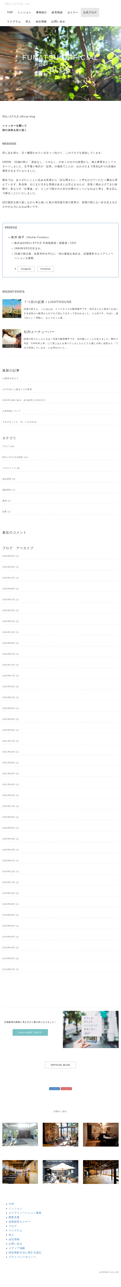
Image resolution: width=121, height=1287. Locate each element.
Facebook (45, 269)
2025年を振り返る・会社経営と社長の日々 (24, 400)
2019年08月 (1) (10, 904)
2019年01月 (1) (10, 969)
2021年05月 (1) (10, 773)
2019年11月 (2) (10, 882)
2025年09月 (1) (10, 588)
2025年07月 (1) (10, 599)
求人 (28, 21)
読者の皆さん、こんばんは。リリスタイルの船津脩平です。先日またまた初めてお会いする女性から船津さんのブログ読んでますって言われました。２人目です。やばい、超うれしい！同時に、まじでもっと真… (71, 313)
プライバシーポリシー (22, 1257)
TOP (10, 12)
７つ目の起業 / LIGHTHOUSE (48, 302)
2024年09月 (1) (10, 643)
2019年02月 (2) (10, 958)
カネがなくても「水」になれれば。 (20, 422)
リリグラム (14, 21)
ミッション (24, 12)
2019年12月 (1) (10, 871)
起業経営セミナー (20, 1221)
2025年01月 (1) (10, 621)
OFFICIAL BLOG (60, 1065)
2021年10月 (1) (10, 752)
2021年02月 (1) (10, 795)
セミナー (72, 12)
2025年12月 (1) (10, 578)
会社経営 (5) (8, 479)
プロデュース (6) (11, 468)
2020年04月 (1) (10, 839)
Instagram (26, 269)
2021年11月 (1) (10, 741)
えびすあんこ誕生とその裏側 (17, 389)
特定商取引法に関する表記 (25, 1252)
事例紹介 (41, 12)
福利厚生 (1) (8, 490)
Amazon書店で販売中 (30, 1032)
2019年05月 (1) (10, 926)
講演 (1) (6, 501)
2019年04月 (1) (10, 936)
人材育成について (11, 411)
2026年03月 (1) (10, 567)
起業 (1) (6, 511)
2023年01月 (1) (10, 697)
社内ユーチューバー (39, 332)
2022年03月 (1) (10, 730)
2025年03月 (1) (10, 610)
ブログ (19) (8, 446)
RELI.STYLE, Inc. (17, 4)
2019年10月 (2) (10, 893)
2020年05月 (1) (10, 828)
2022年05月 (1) (10, 708)
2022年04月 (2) (10, 719)
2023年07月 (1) (10, 675)
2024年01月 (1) (10, 654)
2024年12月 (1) (10, 632)
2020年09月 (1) (10, 817)
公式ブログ (90, 12)
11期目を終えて (10, 378)
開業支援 (14, 1217)
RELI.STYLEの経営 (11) (15, 457)
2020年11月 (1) (10, 806)
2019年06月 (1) (10, 915)
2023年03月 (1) (10, 686)
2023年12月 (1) (10, 665)
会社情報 (41, 21)
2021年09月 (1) (10, 762)
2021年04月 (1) (10, 784)
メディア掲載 (17, 1248)
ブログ (13, 1226)
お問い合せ (58, 21)
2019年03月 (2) (10, 947)
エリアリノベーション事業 (25, 1212)
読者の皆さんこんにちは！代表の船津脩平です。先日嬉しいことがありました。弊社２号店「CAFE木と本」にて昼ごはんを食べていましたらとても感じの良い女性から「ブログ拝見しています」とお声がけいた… (71, 343)
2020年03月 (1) (10, 849)
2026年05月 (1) (10, 556)
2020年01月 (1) (10, 860)
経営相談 (57, 12)
